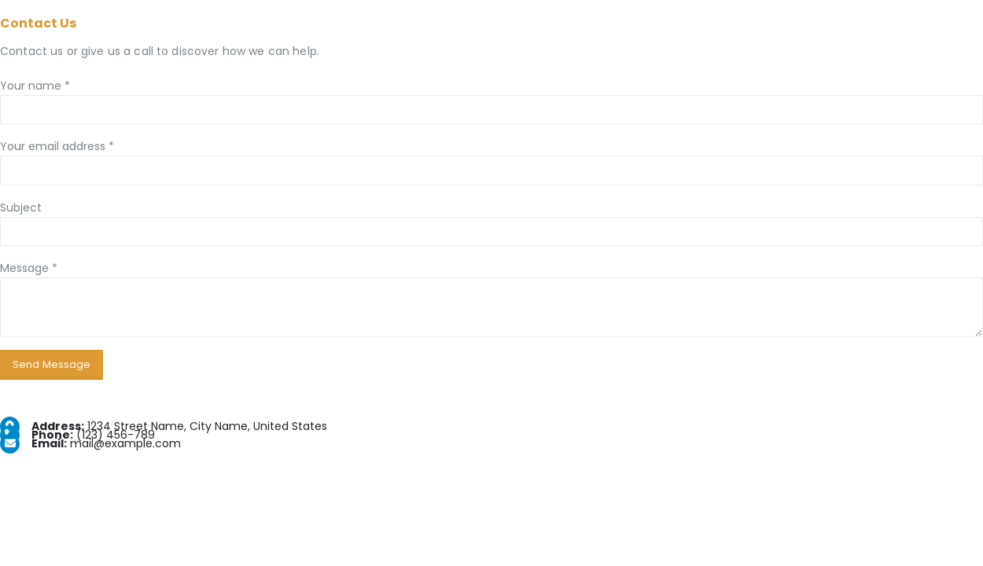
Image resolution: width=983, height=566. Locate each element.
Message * (28, 268)
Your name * (35, 86)
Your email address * (57, 146)
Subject (21, 207)
